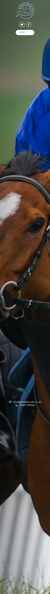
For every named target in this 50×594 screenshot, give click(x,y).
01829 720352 (27, 405)
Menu (22, 32)
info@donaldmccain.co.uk (27, 401)
